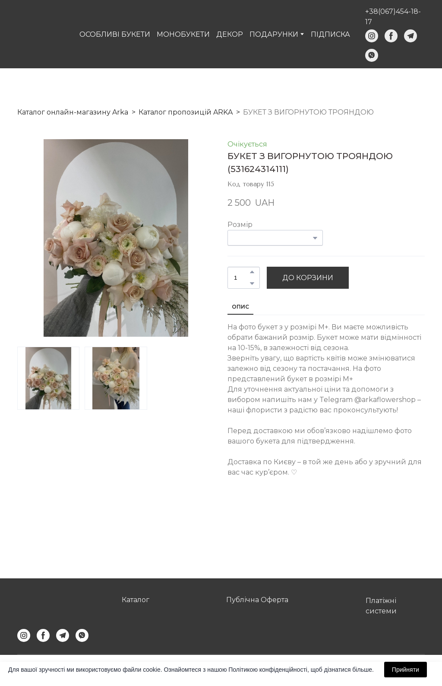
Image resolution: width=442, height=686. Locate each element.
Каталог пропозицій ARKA (186, 112)
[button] (371, 35)
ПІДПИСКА (330, 34)
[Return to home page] (41, 34)
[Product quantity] (241, 278)
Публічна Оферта (257, 600)
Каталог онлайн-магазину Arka (72, 112)
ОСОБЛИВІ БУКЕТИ (114, 34)
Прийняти (405, 669)
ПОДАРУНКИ (273, 34)
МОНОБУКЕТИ (183, 34)
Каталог (135, 600)
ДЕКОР (229, 34)
